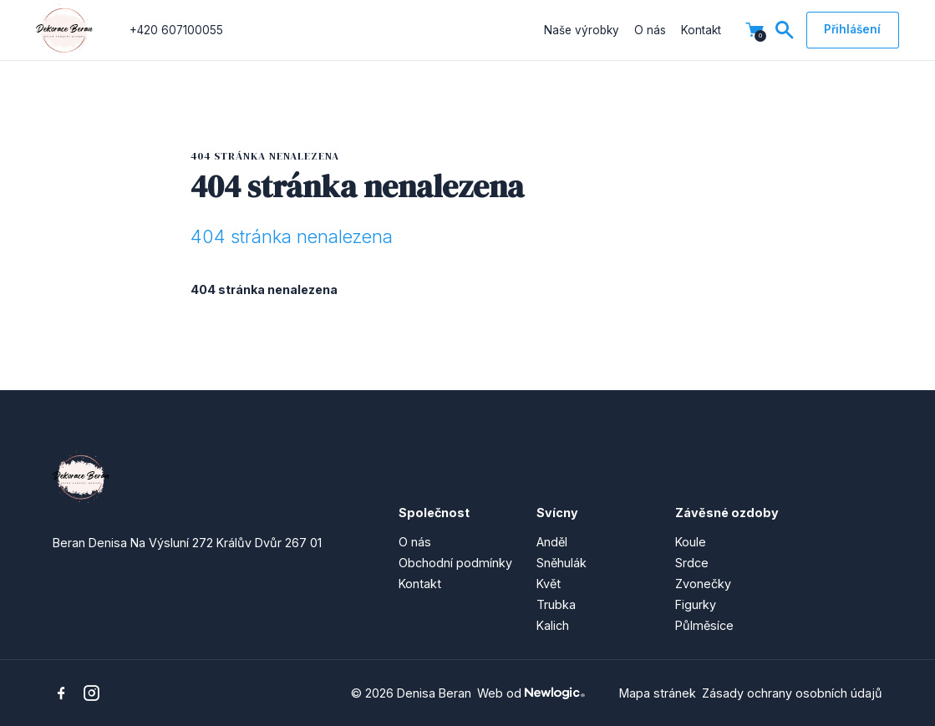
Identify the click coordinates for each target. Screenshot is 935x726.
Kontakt (701, 30)
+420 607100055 (176, 30)
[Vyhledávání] (784, 30)
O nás (650, 30)
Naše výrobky (581, 30)
